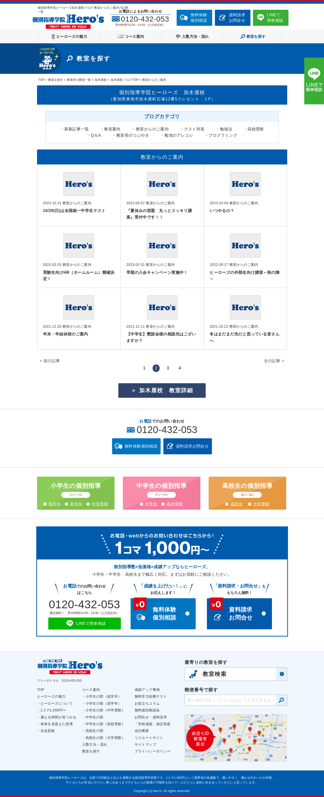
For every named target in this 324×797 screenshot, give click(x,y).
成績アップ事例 (147, 690)
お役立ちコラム (147, 703)
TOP (41, 690)
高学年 (76, 504)
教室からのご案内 (152, 129)
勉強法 (226, 129)
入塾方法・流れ (94, 744)
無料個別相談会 (147, 710)
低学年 (55, 504)
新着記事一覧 (76, 129)
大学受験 (261, 504)
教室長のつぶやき (132, 135)
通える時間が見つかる (59, 717)
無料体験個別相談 (199, 18)
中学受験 (100, 504)
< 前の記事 (50, 361)
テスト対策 (194, 129)
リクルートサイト (149, 738)
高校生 (236, 504)
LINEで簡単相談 (275, 18)
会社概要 (142, 731)
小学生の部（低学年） (104, 696)
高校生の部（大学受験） (105, 738)
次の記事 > (274, 361)
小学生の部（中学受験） (105, 710)
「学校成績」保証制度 (153, 724)
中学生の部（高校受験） (105, 724)
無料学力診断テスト (151, 696)
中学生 (151, 504)
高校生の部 (95, 731)
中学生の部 (95, 717)
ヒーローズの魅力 (51, 696)
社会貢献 (48, 731)
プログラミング (222, 135)
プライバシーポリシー (153, 751)
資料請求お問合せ (237, 18)
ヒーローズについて (57, 703)
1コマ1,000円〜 (53, 710)
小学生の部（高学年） (104, 703)
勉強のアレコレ (178, 135)
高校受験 (255, 129)
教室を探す (91, 751)
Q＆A (96, 135)
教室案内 (112, 129)
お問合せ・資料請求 (151, 717)
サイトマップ (145, 744)
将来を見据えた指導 (57, 724)
